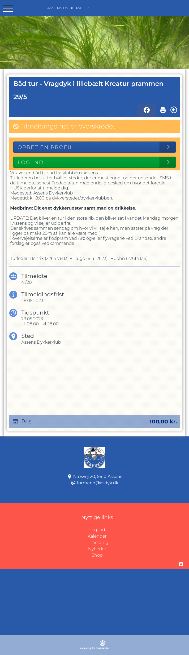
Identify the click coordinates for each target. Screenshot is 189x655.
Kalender (97, 536)
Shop (97, 555)
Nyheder (97, 548)
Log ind (139, 530)
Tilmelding (97, 542)
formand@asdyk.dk (97, 482)
